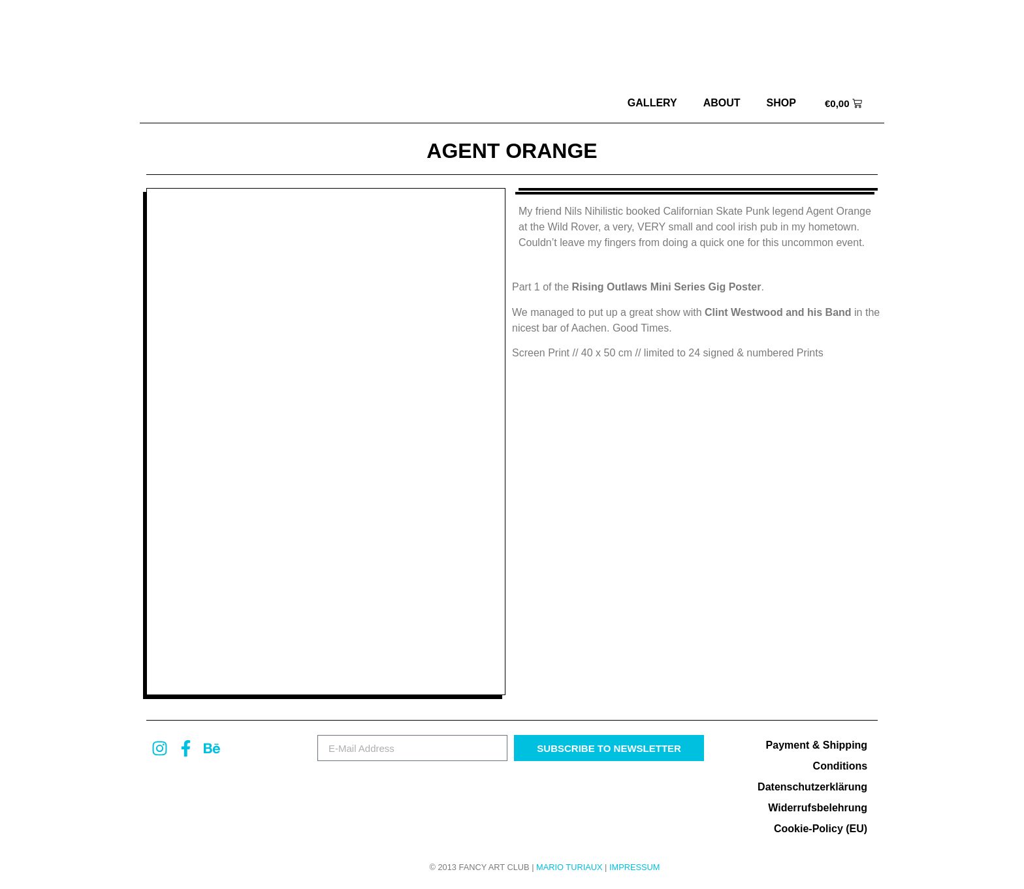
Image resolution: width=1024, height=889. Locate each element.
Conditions (840, 766)
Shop (781, 102)
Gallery (652, 102)
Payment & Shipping (817, 745)
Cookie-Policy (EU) (820, 828)
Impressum (634, 867)
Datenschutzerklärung (812, 786)
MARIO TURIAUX (569, 867)
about (722, 102)
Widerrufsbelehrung (817, 807)
